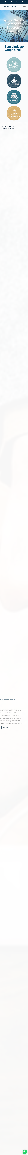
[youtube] (22, 2)
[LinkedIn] (17, 2)
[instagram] (11, 2)
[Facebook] (5, 2)
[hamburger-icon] (24, 7)
